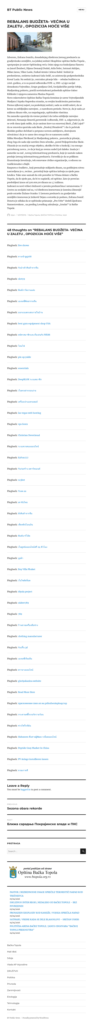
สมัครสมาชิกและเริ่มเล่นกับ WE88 (34, 334)
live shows (23, 245)
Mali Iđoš (11, 951)
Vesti (65, 215)
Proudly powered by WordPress (35, 1018)
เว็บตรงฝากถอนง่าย (27, 390)
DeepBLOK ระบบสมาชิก (30, 379)
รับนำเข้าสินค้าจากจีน (28, 267)
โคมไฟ (21, 346)
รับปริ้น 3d (23, 647)
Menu (81, 10)
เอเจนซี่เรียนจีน (25, 658)
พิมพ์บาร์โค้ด (24, 535)
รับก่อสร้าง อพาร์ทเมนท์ (29, 468)
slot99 (21, 279)
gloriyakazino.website (29, 681)
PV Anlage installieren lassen (33, 759)
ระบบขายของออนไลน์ (28, 446)
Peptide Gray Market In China (33, 748)
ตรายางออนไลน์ (25, 669)
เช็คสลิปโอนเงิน (25, 524)
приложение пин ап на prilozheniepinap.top (42, 703)
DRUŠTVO (12, 971)
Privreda (11, 984)
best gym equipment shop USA (34, 323)
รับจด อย (22, 491)
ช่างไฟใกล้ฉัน (24, 725)
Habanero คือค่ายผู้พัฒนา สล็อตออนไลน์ (37, 736)
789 (20, 614)
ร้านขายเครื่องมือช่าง (28, 625)
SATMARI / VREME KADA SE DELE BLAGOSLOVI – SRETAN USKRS (44, 919)
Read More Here (26, 692)
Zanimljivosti (14, 990)
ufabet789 (23, 602)
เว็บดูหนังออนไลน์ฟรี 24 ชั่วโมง (32, 547)
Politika (58, 215)
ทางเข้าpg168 (24, 256)
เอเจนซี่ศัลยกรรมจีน (27, 301)
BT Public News (19, 10)
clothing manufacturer (30, 636)
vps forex (23, 424)
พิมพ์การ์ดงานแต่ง (26, 290)
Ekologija (12, 997)
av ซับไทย (23, 502)
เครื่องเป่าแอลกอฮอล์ (28, 401)
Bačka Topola (34, 215)
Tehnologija (13, 1003)
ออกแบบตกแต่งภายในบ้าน (30, 312)
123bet (21, 480)
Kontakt (11, 1009)
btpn (13, 215)
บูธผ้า (20, 558)
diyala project (25, 591)
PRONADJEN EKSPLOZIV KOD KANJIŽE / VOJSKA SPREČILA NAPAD (44, 912)
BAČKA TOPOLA (48, 215)
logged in (25, 789)
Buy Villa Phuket (26, 569)
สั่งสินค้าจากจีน (25, 513)
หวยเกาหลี (23, 770)
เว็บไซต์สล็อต (24, 580)
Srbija (10, 958)
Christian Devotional (29, 435)
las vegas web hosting (29, 413)
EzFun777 (23, 457)
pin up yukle (24, 357)
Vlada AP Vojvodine (17, 964)
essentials (23, 368)
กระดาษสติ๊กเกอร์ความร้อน (31, 714)
